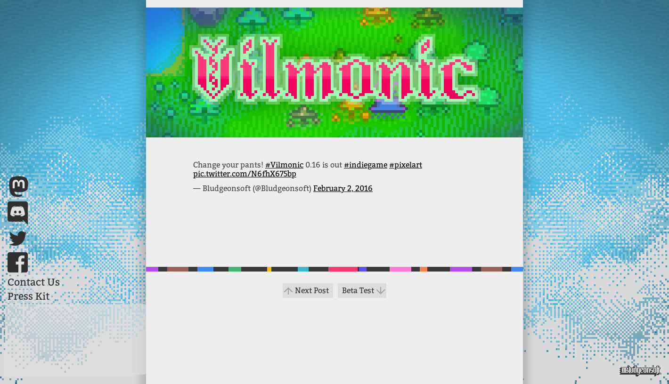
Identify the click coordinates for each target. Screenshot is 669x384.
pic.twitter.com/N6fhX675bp (244, 173)
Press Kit (28, 296)
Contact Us (34, 282)
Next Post (312, 290)
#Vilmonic (284, 164)
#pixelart (405, 164)
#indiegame (365, 164)
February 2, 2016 (343, 188)
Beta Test (358, 290)
